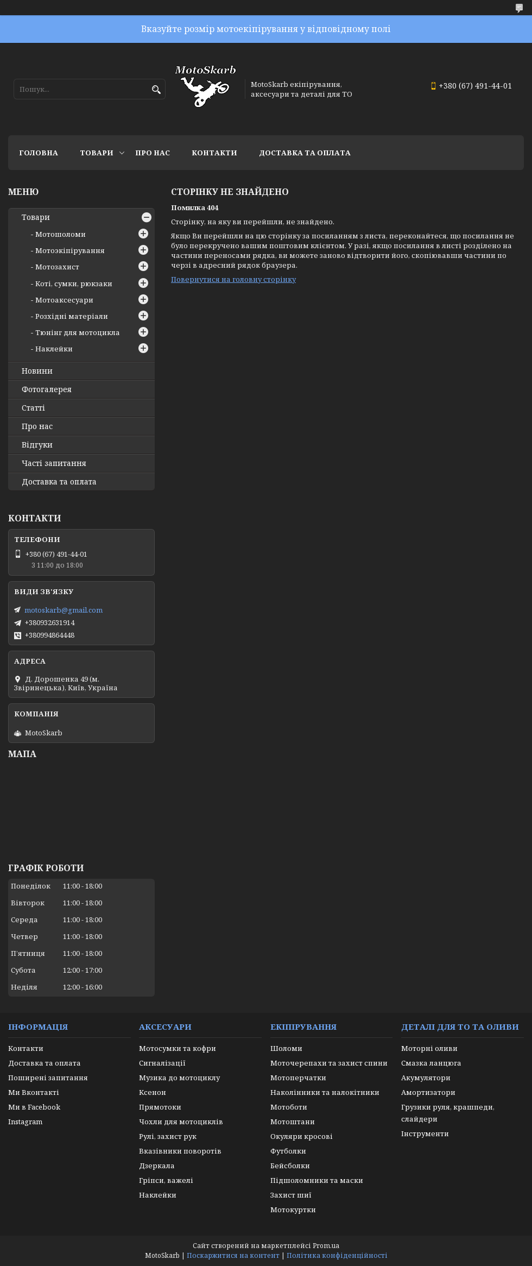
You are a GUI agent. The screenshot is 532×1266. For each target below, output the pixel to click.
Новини (37, 371)
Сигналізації (162, 1063)
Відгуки (37, 445)
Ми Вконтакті (33, 1092)
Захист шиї (291, 1195)
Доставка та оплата (305, 153)
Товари (96, 153)
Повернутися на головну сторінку (233, 279)
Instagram (25, 1121)
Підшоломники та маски (316, 1180)
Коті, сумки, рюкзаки (73, 283)
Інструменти (425, 1133)
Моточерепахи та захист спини (329, 1063)
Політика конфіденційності (337, 1255)
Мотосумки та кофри (177, 1048)
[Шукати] (156, 89)
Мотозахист (57, 267)
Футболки (288, 1151)
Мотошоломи (60, 234)
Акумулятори (426, 1077)
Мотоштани (292, 1121)
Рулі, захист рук (168, 1136)
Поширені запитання (48, 1077)
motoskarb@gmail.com (63, 610)
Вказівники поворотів (180, 1151)
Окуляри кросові (301, 1136)
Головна (38, 153)
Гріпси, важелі (166, 1180)
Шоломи (286, 1048)
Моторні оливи (429, 1048)
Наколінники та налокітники (324, 1092)
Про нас (152, 153)
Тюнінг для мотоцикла (77, 332)
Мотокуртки (293, 1209)
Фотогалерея (47, 389)
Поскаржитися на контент (233, 1255)
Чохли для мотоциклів (181, 1121)
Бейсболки (290, 1165)
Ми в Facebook (34, 1107)
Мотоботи (288, 1107)
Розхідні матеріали (71, 316)
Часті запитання (54, 463)
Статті (33, 408)
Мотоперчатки (298, 1077)
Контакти (214, 153)
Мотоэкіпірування (70, 250)
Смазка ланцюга (431, 1063)
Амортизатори (428, 1092)
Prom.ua (326, 1245)
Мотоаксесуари (64, 300)
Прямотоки (160, 1107)
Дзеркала (157, 1165)
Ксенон (152, 1092)
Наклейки (54, 349)
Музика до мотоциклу (179, 1077)
